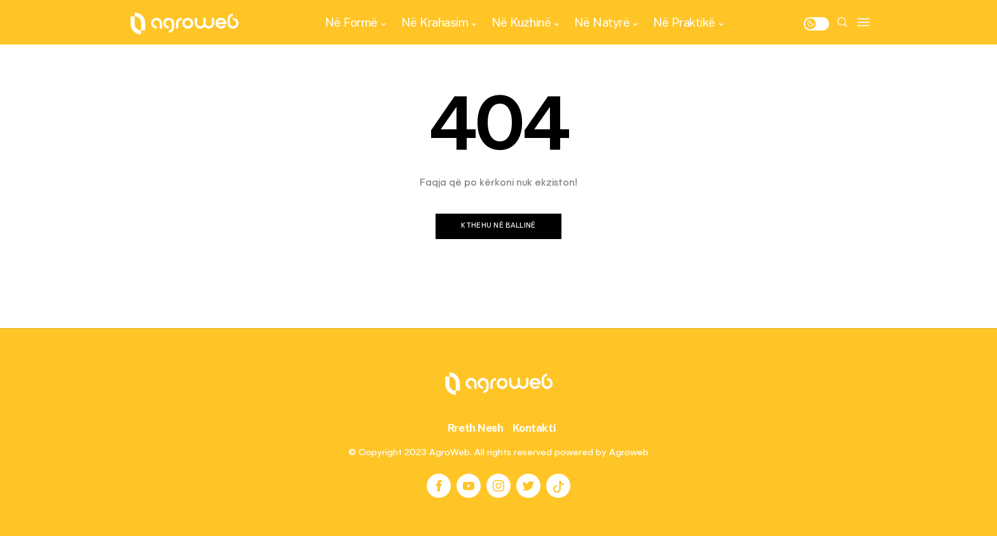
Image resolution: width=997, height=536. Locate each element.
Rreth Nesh (476, 428)
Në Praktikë (684, 22)
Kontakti (534, 428)
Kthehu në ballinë (498, 226)
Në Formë (351, 22)
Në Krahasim (435, 22)
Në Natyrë (602, 22)
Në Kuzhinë (521, 22)
